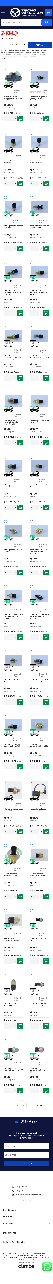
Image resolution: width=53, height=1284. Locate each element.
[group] (26, 1122)
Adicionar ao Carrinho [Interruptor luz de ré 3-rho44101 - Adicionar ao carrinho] (20, 507)
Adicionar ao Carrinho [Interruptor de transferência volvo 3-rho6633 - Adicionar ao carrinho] (46, 313)
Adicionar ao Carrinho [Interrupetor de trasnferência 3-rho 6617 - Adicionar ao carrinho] (20, 1091)
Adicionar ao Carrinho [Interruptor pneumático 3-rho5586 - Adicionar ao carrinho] (20, 702)
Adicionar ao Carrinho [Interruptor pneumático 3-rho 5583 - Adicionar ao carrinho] (46, 961)
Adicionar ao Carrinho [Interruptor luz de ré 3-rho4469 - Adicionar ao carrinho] (46, 507)
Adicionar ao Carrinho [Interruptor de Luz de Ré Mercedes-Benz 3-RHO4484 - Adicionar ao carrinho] (20, 637)
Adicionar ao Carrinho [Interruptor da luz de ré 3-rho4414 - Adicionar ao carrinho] (20, 572)
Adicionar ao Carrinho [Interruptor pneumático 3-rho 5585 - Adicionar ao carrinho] (20, 831)
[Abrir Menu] (3, 12)
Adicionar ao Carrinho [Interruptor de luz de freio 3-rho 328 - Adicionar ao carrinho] (46, 831)
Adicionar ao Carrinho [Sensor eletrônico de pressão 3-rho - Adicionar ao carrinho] (20, 183)
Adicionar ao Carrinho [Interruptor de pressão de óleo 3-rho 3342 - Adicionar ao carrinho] (46, 1026)
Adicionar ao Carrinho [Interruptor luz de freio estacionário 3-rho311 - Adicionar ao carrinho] (46, 702)
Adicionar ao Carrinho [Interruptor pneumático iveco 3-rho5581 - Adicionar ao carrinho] (46, 248)
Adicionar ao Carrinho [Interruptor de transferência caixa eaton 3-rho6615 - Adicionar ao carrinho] (20, 443)
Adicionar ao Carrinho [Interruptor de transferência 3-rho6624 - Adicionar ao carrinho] (46, 378)
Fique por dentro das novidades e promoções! (26, 1136)
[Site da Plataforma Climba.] (26, 1265)
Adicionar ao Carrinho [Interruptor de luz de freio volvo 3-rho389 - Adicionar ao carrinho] (20, 767)
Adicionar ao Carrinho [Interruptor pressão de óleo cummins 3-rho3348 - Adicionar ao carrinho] (46, 118)
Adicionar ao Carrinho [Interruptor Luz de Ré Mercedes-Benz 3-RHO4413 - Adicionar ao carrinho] (46, 572)
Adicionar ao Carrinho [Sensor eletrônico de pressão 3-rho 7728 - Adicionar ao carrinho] (46, 896)
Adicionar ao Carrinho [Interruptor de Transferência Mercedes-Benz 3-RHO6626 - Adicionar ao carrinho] (20, 378)
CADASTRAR (26, 1163)
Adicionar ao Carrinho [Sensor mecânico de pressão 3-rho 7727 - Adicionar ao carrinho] (20, 961)
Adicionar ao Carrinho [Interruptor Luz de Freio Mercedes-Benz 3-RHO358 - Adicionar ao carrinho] (46, 637)
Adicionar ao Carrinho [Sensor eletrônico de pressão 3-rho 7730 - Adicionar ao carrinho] (20, 896)
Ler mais (4, 58)
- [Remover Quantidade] (5, 118)
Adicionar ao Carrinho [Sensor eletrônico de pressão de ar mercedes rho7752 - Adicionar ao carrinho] (20, 118)
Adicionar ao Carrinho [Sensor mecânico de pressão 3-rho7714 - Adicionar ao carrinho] (46, 183)
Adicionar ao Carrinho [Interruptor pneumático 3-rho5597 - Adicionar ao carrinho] (20, 248)
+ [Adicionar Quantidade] (15, 118)
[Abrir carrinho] (48, 12)
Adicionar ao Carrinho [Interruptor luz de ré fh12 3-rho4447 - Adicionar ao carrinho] (46, 443)
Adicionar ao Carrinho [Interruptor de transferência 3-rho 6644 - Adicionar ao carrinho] (46, 1091)
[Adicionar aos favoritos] (5, 68)
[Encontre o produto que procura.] (46, 22)
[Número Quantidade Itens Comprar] (10, 118)
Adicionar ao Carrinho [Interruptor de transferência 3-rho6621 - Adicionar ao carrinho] (46, 767)
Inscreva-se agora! (26, 1133)
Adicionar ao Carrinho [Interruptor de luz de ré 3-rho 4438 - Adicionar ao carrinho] (20, 1026)
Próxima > (39, 1105)
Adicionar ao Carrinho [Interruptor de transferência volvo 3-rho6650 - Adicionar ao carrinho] (20, 313)
